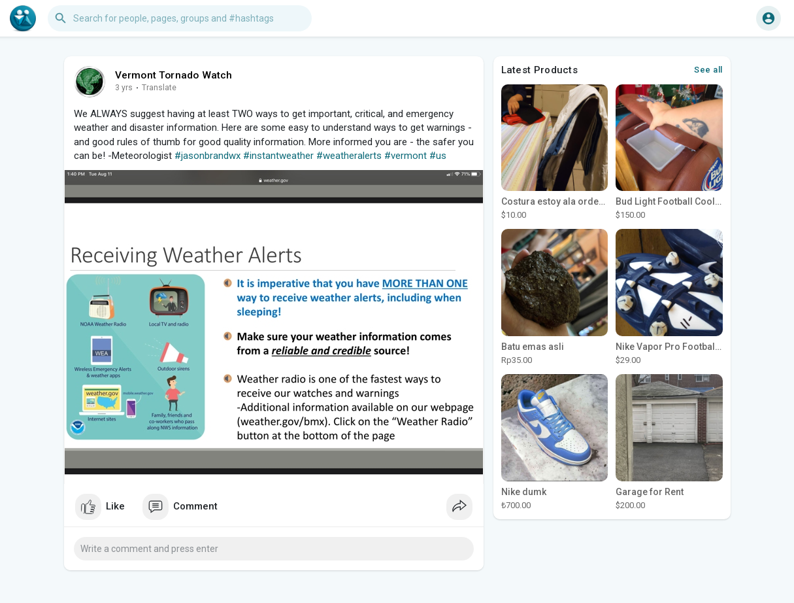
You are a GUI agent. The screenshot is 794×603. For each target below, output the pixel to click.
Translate (159, 87)
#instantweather (278, 156)
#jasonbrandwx (207, 156)
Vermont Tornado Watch (174, 75)
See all (708, 70)
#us (437, 156)
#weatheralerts (349, 156)
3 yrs (124, 87)
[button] (180, 18)
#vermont (405, 156)
